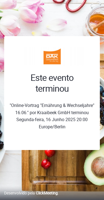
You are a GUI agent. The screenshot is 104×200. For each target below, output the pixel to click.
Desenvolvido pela (31, 193)
